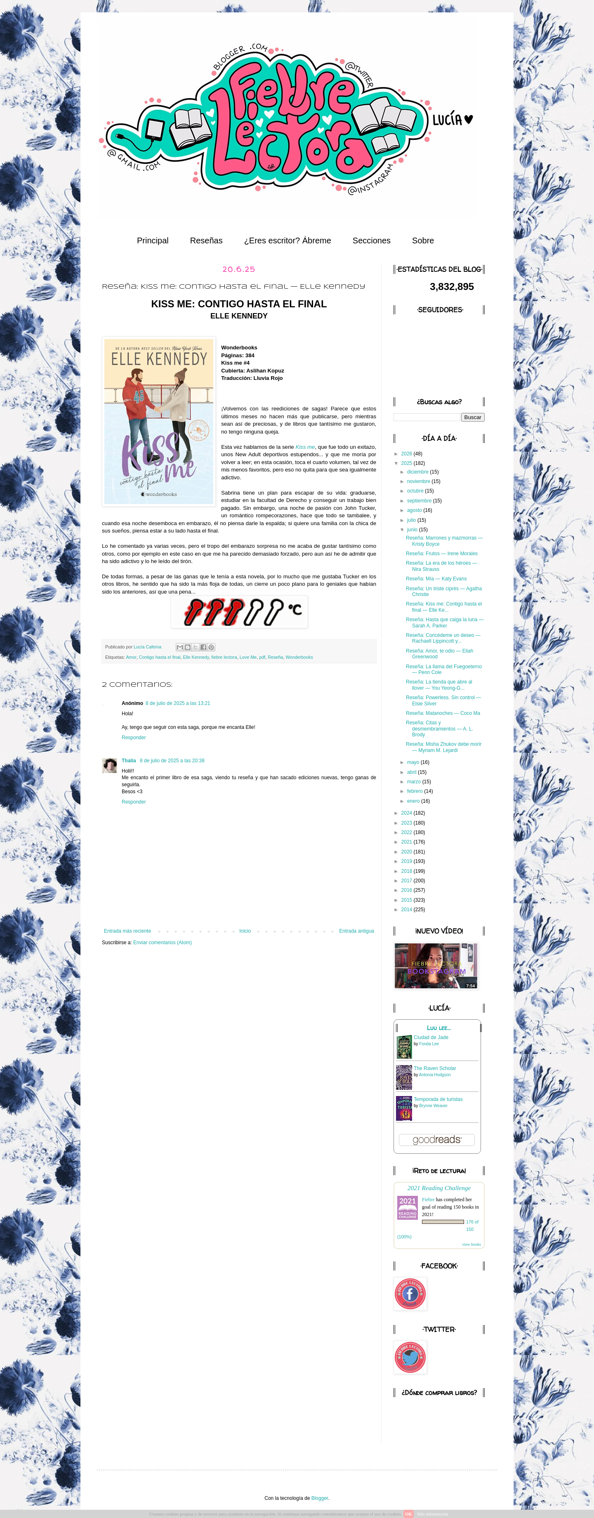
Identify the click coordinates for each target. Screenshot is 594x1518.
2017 (407, 881)
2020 (407, 852)
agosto (415, 510)
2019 (407, 861)
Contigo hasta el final (160, 657)
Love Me (248, 657)
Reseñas (206, 240)
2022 (407, 832)
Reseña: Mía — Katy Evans (436, 579)
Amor (131, 657)
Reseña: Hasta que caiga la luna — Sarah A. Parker (445, 622)
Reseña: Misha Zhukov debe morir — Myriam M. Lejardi (443, 747)
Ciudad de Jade (431, 1037)
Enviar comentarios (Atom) (162, 942)
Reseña (275, 657)
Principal (153, 240)
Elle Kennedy (196, 657)
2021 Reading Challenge (439, 1187)
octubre (416, 491)
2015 (407, 900)
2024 (407, 813)
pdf (262, 657)
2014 (407, 909)
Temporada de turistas (438, 1099)
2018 (407, 871)
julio (412, 520)
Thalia (129, 761)
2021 (407, 842)
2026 (407, 454)
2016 (407, 890)
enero (414, 801)
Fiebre (428, 1199)
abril (412, 772)
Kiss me (305, 447)
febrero (415, 791)
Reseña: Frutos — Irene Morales (442, 553)
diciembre (418, 472)
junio (413, 530)
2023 (407, 823)
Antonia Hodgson (435, 1074)
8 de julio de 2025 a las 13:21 (178, 703)
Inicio (245, 931)
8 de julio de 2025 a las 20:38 (172, 761)
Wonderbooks (299, 657)
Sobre (423, 240)
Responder (134, 737)
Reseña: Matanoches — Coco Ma (443, 713)
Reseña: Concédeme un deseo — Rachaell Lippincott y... (443, 638)
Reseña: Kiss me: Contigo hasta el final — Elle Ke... (444, 607)
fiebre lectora (224, 657)
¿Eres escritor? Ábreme (287, 240)
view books (471, 1244)
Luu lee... (439, 1028)
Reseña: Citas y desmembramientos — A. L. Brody (439, 729)
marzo (414, 782)
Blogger (319, 1498)
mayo (414, 762)
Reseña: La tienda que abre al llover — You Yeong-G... (439, 685)
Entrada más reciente (127, 931)
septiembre (420, 501)
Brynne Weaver (433, 1105)
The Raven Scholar (435, 1068)
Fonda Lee (429, 1044)
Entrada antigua (356, 931)
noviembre (419, 481)
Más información (432, 1513)
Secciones (372, 240)
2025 (407, 463)
